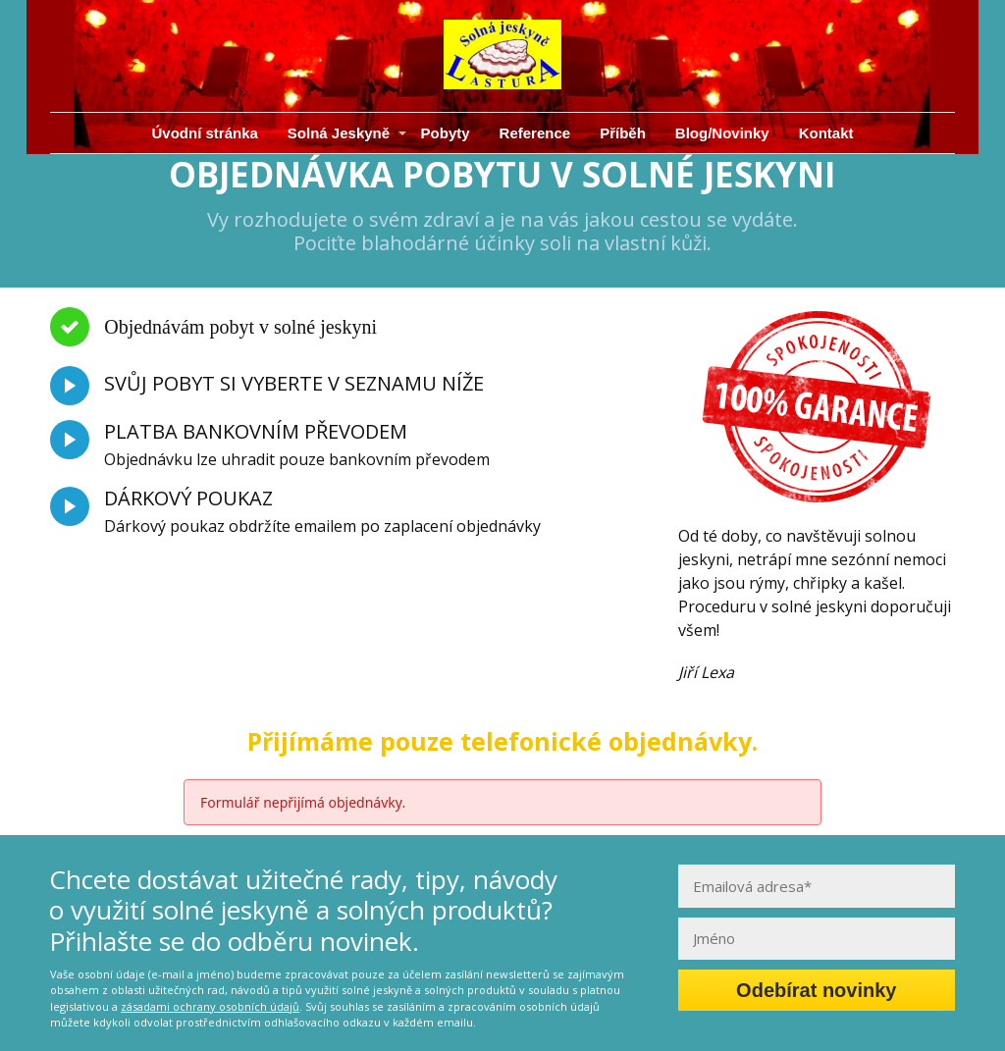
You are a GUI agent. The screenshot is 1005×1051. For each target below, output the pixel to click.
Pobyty (445, 133)
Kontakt (826, 133)
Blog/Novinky (722, 133)
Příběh (623, 133)
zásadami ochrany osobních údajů (210, 1006)
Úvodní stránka (204, 133)
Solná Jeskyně (339, 133)
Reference (535, 133)
